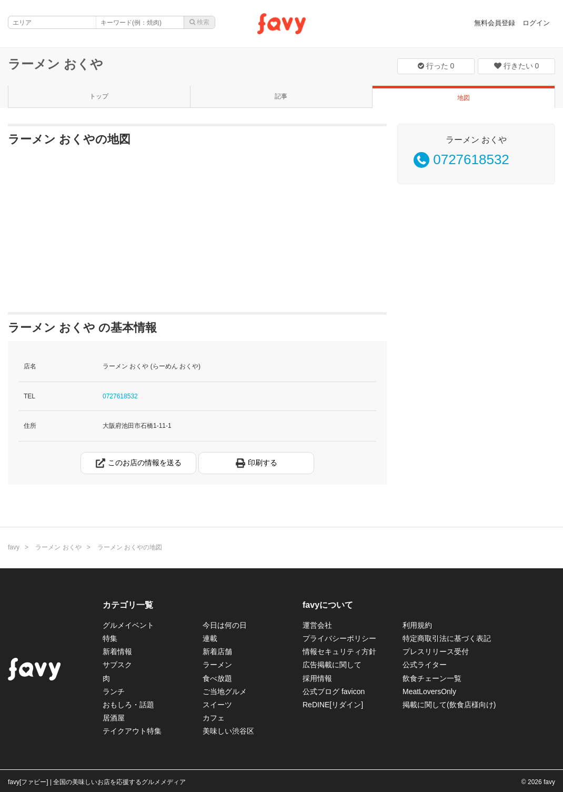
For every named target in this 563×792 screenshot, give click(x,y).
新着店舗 (217, 651)
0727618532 (120, 396)
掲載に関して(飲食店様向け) (449, 704)
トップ (98, 96)
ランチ (114, 691)
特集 (110, 638)
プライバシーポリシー (339, 638)
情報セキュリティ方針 (339, 651)
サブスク (117, 664)
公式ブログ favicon (334, 691)
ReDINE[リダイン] (333, 704)
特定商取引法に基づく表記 (447, 638)
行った (436, 66)
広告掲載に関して (332, 664)
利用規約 (417, 625)
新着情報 (117, 651)
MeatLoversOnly (429, 691)
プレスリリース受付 (436, 651)
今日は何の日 (225, 625)
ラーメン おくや (55, 64)
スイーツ (217, 704)
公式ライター (425, 664)
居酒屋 (114, 718)
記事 (281, 96)
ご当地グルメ (225, 691)
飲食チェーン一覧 (432, 678)
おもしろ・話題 (128, 704)
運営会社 (317, 625)
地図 (463, 98)
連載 (210, 638)
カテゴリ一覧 (128, 604)
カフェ (214, 718)
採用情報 (317, 678)
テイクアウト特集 (132, 731)
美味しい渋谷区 (228, 731)
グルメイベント (128, 625)
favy (13, 547)
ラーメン (217, 664)
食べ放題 (217, 678)
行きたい (516, 66)
